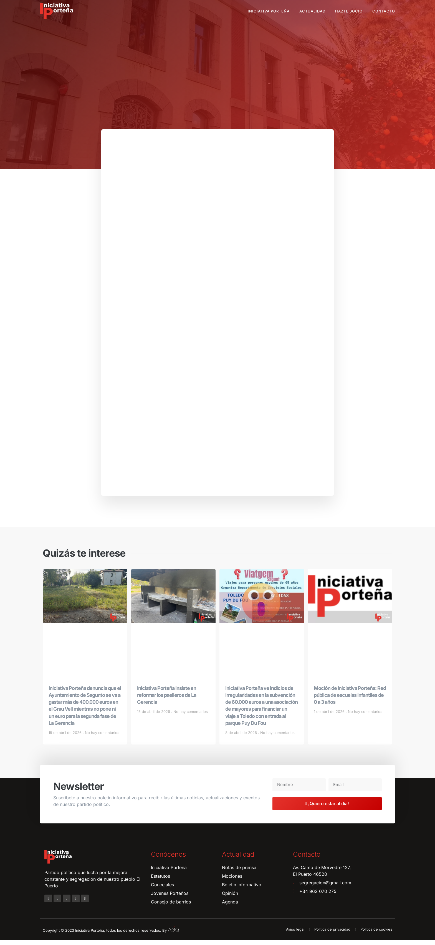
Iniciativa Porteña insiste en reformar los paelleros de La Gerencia (166, 700)
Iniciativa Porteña (269, 11)
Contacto (383, 11)
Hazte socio (349, 11)
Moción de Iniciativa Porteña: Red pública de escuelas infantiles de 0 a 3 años (350, 700)
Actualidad (312, 11)
